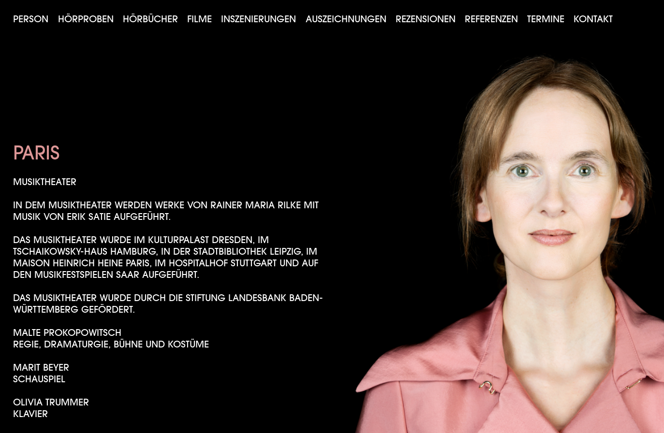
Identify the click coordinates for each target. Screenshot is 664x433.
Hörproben (86, 19)
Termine (545, 19)
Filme (199, 19)
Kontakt (593, 19)
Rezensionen (426, 19)
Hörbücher (150, 19)
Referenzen (491, 19)
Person (30, 19)
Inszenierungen (258, 19)
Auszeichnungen (346, 19)
